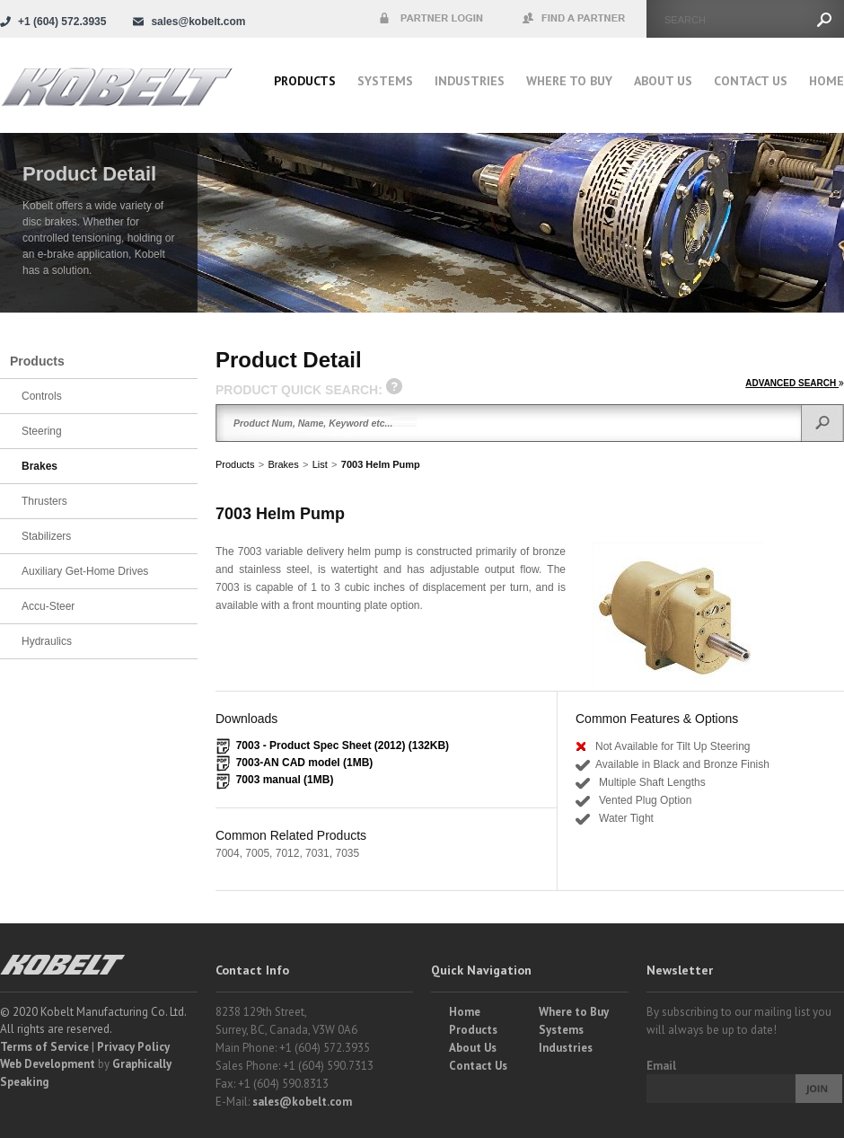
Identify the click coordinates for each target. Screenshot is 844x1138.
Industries (470, 81)
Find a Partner (574, 19)
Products (305, 81)
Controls (42, 396)
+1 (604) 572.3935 (62, 21)
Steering (42, 431)
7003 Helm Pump (380, 464)
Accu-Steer (48, 606)
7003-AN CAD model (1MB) (305, 762)
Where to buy (569, 81)
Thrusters (44, 501)
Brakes (283, 464)
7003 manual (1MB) (285, 779)
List (320, 464)
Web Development (47, 1064)
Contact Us (750, 81)
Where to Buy (574, 1011)
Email (661, 1065)
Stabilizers (46, 536)
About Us (663, 81)
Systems (385, 81)
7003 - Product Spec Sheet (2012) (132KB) (342, 745)
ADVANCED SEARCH (794, 383)
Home (826, 81)
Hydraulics (47, 641)
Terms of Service (44, 1046)
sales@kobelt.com (302, 1101)
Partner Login (431, 19)
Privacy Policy (133, 1046)
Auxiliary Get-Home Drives (85, 571)
